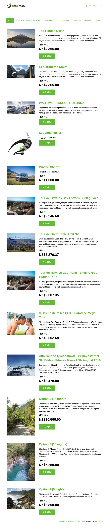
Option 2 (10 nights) (53, 444)
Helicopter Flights (51, 20)
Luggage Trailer (50, 132)
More (99, 20)
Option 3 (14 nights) (53, 398)
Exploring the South (53, 66)
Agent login (100, 521)
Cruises (65, 20)
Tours (10, 20)
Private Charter (50, 167)
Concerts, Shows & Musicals (28, 20)
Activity (88, 20)
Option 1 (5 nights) (52, 489)
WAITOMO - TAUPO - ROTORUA (61, 102)
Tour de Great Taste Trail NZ (59, 234)
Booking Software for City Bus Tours (72, 521)
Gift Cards (77, 20)
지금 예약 (47, 56)
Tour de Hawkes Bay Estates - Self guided (69, 198)
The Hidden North (51, 30)
